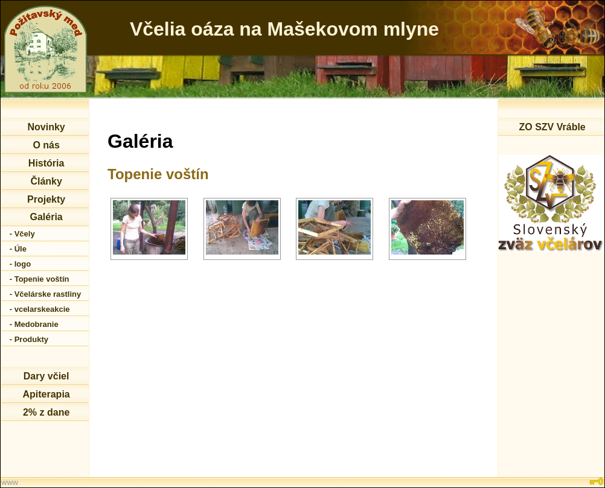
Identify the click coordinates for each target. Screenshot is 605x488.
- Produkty (29, 339)
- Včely (22, 233)
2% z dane (46, 412)
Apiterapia (45, 394)
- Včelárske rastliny (46, 294)
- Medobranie (34, 324)
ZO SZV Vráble (552, 127)
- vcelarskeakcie (40, 309)
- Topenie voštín (39, 279)
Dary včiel (46, 376)
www (9, 482)
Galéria (46, 217)
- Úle (18, 248)
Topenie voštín (158, 174)
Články (46, 181)
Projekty (46, 199)
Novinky (46, 127)
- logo (20, 263)
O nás (46, 145)
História (46, 163)
